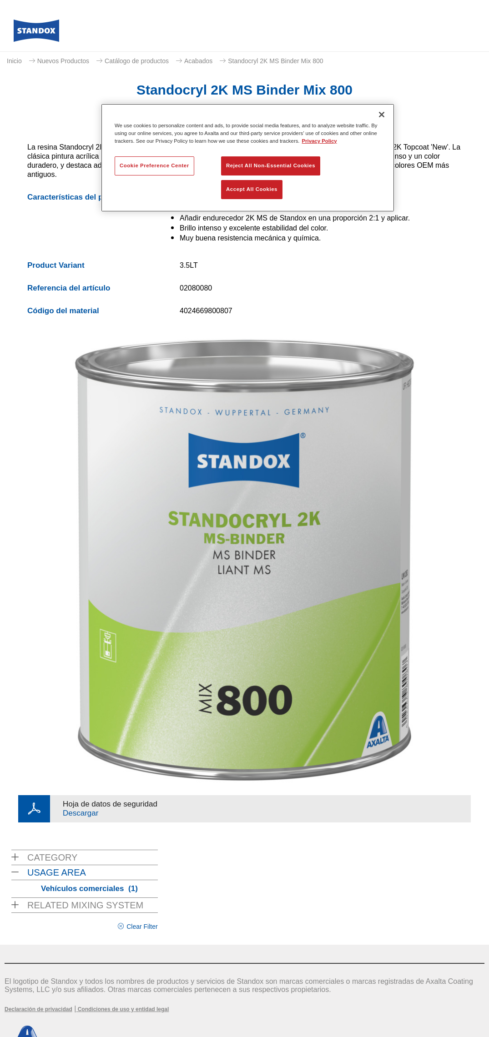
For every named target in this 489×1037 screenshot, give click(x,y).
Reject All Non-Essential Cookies (270, 165)
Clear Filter (141, 926)
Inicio (14, 61)
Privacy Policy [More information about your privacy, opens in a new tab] (319, 141)
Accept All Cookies (251, 189)
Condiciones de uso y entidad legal (122, 1009)
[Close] (382, 115)
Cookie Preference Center (154, 165)
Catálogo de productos (137, 61)
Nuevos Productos (63, 61)
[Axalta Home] (36, 33)
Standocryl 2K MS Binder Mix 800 (275, 61)
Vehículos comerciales (89, 888)
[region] (247, 158)
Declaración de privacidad (38, 1009)
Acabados (198, 61)
